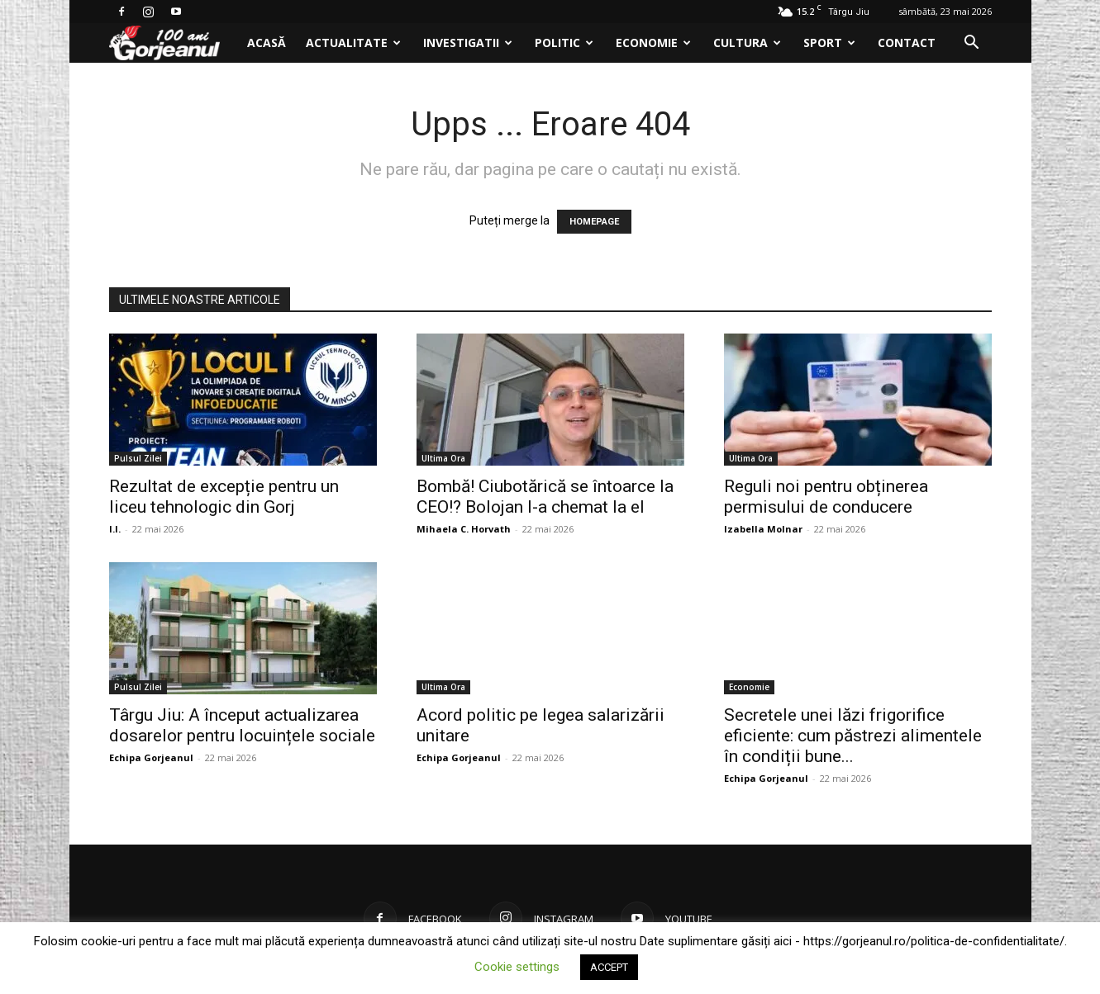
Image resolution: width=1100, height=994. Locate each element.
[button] (972, 44)
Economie (653, 42)
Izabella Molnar (763, 529)
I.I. (115, 529)
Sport (829, 42)
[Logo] (173, 43)
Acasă (266, 42)
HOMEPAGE (594, 221)
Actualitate (353, 42)
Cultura (747, 42)
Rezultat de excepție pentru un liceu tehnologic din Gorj (224, 496)
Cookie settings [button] (517, 966)
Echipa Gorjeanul (151, 757)
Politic (564, 42)
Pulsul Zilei (138, 458)
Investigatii (467, 42)
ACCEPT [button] (609, 967)
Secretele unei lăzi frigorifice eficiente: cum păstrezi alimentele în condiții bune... (853, 735)
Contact (907, 42)
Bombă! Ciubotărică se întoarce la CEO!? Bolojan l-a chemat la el (545, 496)
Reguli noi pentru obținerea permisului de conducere (826, 496)
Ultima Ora (443, 458)
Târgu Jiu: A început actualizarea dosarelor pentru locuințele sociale (242, 725)
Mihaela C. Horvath (464, 529)
